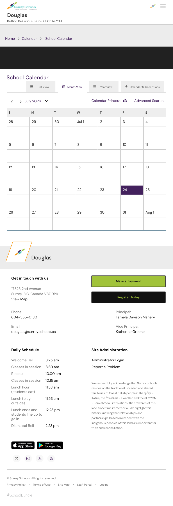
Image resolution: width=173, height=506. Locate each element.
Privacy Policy (16, 485)
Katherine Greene (130, 331)
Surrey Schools (20, 478)
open (46, 102)
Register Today (128, 297)
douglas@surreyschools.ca (33, 331)
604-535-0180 (24, 317)
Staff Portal (84, 485)
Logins (104, 485)
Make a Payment (128, 281)
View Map (19, 299)
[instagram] (28, 458)
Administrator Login (107, 360)
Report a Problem (105, 367)
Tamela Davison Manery (135, 317)
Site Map (64, 485)
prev (12, 102)
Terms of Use (41, 485)
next (21, 102)
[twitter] (16, 458)
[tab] (40, 86)
